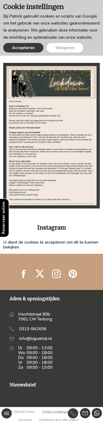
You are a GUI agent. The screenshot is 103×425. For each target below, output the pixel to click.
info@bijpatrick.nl (35, 338)
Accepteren (23, 48)
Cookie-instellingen (56, 412)
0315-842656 (32, 329)
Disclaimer (25, 420)
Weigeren (64, 48)
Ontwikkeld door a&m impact (58, 420)
